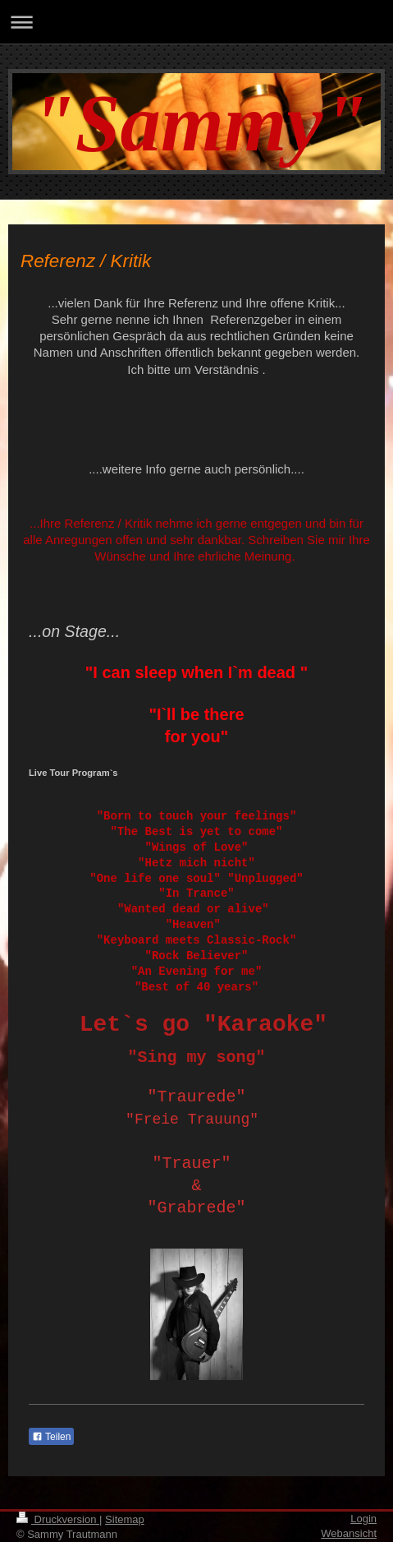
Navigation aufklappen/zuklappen (196, 21)
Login (363, 1518)
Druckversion (57, 1519)
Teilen (51, 1437)
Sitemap (124, 1519)
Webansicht (349, 1533)
